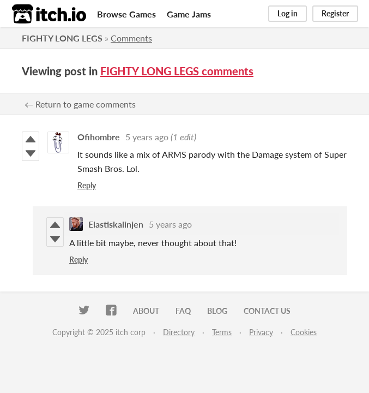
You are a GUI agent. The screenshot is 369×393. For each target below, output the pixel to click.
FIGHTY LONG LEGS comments (176, 71)
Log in (287, 13)
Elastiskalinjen (115, 224)
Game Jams (189, 14)
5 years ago (146, 137)
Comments (131, 38)
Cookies (304, 332)
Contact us (267, 310)
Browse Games (126, 14)
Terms (222, 332)
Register (335, 13)
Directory (179, 332)
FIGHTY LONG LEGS (62, 38)
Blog (217, 310)
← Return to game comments (80, 104)
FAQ (183, 310)
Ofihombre (98, 137)
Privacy (261, 332)
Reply (86, 185)
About (146, 310)
